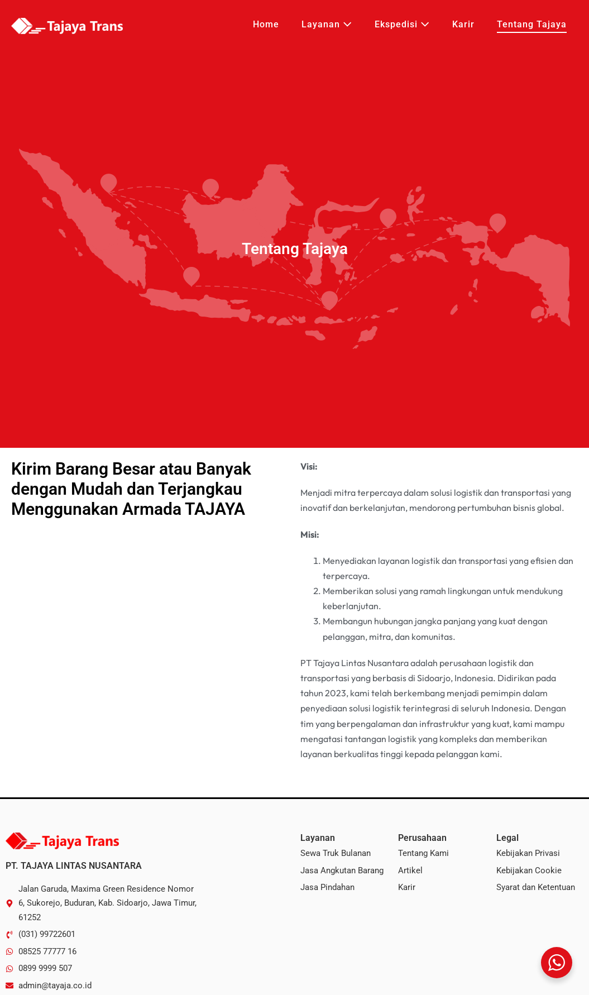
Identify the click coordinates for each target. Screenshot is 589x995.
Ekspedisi (402, 24)
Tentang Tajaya (532, 24)
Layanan (326, 24)
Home (266, 24)
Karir (463, 24)
